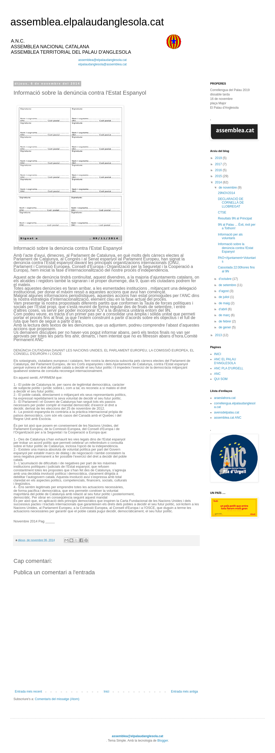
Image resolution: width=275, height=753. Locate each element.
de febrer (225, 321)
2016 (219, 170)
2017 (219, 164)
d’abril (223, 309)
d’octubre (225, 279)
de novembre (228, 187)
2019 (219, 158)
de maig (225, 303)
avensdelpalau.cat (226, 412)
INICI (217, 354)
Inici (106, 691)
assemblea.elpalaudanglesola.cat (87, 21)
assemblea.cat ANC (227, 417)
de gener (225, 327)
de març (225, 315)
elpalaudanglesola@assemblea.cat (102, 64)
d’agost (224, 291)
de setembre (228, 285)
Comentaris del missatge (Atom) (57, 699)
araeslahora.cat (225, 398)
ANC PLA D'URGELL (228, 368)
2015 (219, 176)
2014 (219, 182)
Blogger (162, 740)
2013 (219, 335)
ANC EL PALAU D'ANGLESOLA (225, 361)
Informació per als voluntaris (230, 236)
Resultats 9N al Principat (235, 218)
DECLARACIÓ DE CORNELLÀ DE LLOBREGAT (231, 202)
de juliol (224, 297)
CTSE (222, 212)
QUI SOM (221, 379)
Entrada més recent (28, 691)
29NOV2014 (226, 193)
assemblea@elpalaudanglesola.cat (102, 60)
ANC (217, 374)
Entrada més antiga (184, 691)
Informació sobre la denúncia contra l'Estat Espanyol (235, 247)
